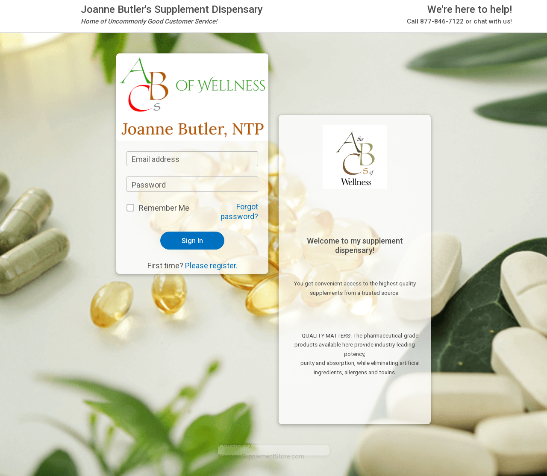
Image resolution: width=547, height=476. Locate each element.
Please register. (211, 265)
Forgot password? (239, 211)
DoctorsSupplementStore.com (261, 456)
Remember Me (164, 207)
